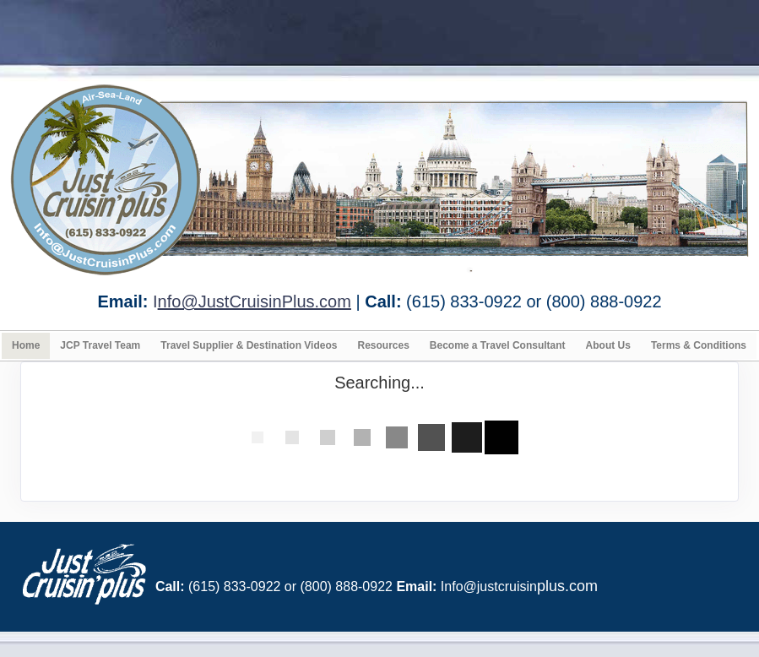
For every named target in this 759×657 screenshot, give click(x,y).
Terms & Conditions (698, 345)
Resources (383, 345)
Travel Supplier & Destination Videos (248, 345)
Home (26, 345)
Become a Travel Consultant (498, 345)
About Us (608, 345)
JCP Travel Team (100, 345)
